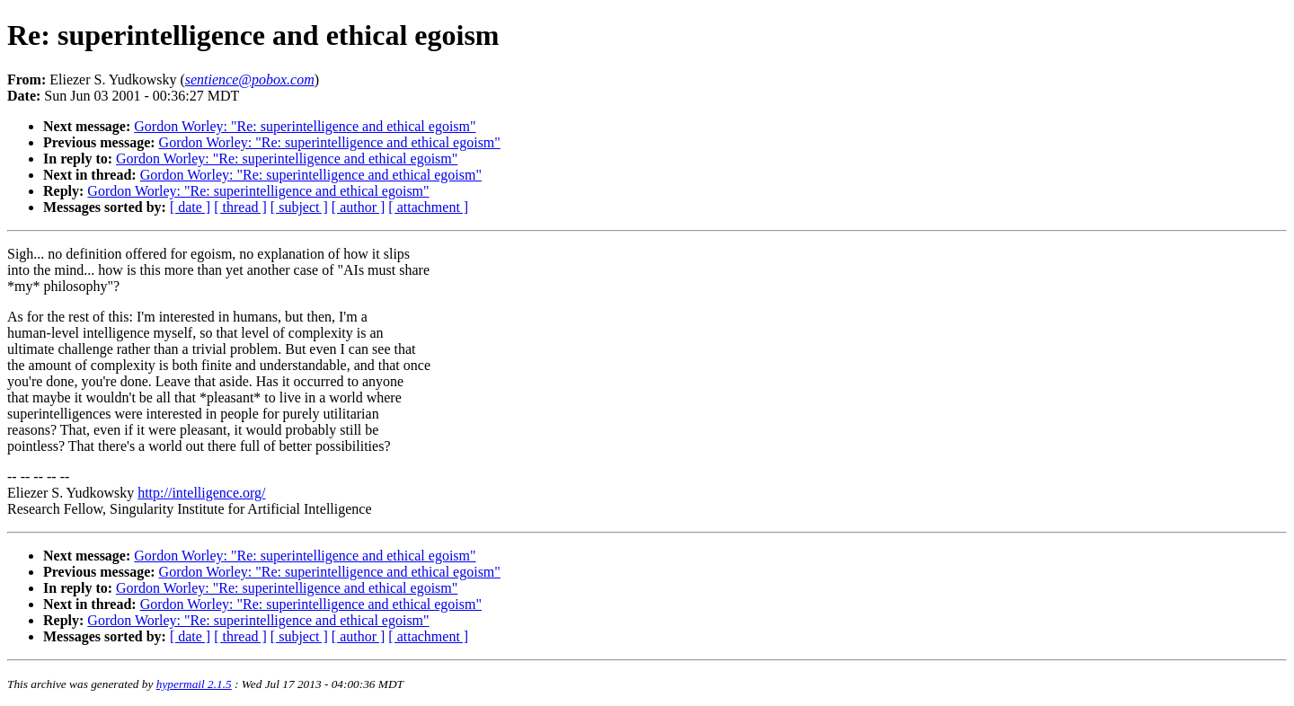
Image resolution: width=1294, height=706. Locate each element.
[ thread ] (240, 207)
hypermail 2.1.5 (194, 684)
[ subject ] (299, 207)
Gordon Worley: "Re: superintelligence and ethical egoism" (304, 126)
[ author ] (359, 207)
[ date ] (190, 207)
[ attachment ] (428, 207)
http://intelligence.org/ (201, 492)
